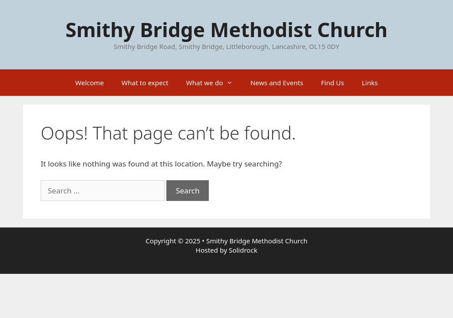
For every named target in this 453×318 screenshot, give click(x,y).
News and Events (276, 82)
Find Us (332, 82)
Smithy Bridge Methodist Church (226, 29)
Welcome (89, 82)
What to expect (145, 82)
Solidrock (243, 250)
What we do (214, 82)
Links (370, 82)
